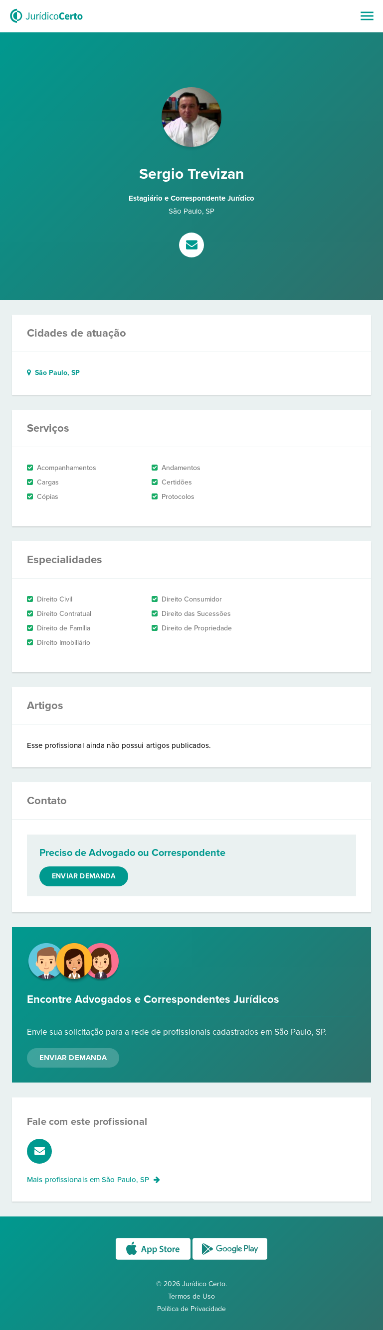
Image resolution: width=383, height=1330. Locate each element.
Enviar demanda (84, 876)
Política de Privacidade (191, 1309)
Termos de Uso (191, 1296)
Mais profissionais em (93, 1179)
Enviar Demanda (73, 1057)
